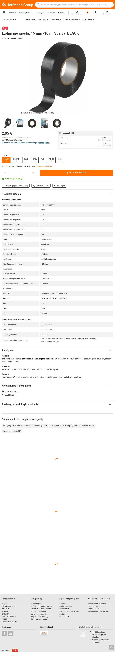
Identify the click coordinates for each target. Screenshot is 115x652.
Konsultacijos (93, 606)
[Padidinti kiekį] (33, 173)
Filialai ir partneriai (9, 606)
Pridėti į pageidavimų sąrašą (15, 186)
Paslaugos (40, 13)
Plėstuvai (62, 604)
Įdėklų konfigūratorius (39, 614)
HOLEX (4, 619)
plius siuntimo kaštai (16, 140)
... (20, 19)
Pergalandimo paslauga (40, 617)
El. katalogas (36, 604)
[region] (57, 123)
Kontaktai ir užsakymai (97, 604)
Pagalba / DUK (93, 609)
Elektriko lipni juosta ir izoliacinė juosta (79, 19)
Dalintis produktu (41, 186)
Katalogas (59, 186)
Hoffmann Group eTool (39, 611)
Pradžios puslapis (9, 19)
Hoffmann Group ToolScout (41, 606)
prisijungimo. (44, 143)
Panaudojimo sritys (26, 13)
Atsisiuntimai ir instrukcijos (98, 611)
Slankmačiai (64, 609)
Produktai (12, 13)
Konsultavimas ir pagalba (56, 13)
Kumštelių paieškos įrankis (41, 609)
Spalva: (5, 155)
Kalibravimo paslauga (39, 619)
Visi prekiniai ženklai (9, 622)
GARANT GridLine (8, 617)
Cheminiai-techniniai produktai (36, 19)
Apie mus (5, 609)
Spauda (5, 611)
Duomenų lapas (10, 391)
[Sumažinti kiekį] (5, 173)
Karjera (4, 604)
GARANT (5, 614)
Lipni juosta (56, 19)
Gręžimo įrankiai (65, 606)
